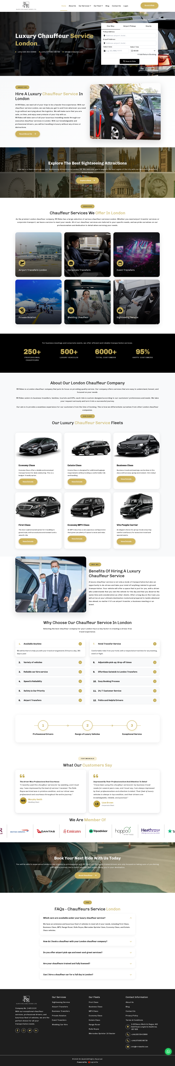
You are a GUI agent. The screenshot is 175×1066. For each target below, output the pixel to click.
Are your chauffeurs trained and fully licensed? (87, 963)
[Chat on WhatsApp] (168, 1051)
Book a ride (149, 5)
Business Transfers (61, 1011)
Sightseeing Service (61, 1002)
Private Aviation (59, 1016)
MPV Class (93, 1011)
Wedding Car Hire (60, 1024)
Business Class (95, 1007)
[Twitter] (30, 1030)
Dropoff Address (109, 39)
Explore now (87, 180)
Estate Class (94, 1020)
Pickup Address (109, 32)
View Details (28, 482)
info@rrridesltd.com (74, 52)
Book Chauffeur (87, 875)
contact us (116, 6)
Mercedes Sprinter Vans (94, 927)
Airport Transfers (60, 1007)
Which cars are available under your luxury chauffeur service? (87, 918)
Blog (107, 6)
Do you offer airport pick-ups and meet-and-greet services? (87, 952)
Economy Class (95, 1016)
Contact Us (130, 1011)
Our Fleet (98, 6)
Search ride (129, 61)
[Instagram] (23, 1030)
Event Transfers (59, 1020)
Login (126, 6)
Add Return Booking (146, 54)
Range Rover (67, 927)
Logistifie (93, 1062)
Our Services (85, 6)
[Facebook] (17, 1030)
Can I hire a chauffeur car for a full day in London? (87, 974)
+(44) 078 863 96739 (50, 52)
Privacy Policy (132, 1016)
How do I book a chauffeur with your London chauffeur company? (87, 941)
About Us (130, 1002)
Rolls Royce (78, 927)
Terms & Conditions (134, 1020)
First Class (93, 1002)
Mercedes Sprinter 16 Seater (102, 1033)
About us (72, 6)
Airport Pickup (129, 26)
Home (63, 6)
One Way (110, 26)
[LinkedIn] (36, 1030)
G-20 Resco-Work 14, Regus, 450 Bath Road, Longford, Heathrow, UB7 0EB (144, 1026)
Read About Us (27, 134)
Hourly (148, 26)
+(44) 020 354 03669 (27, 52)
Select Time (134, 47)
